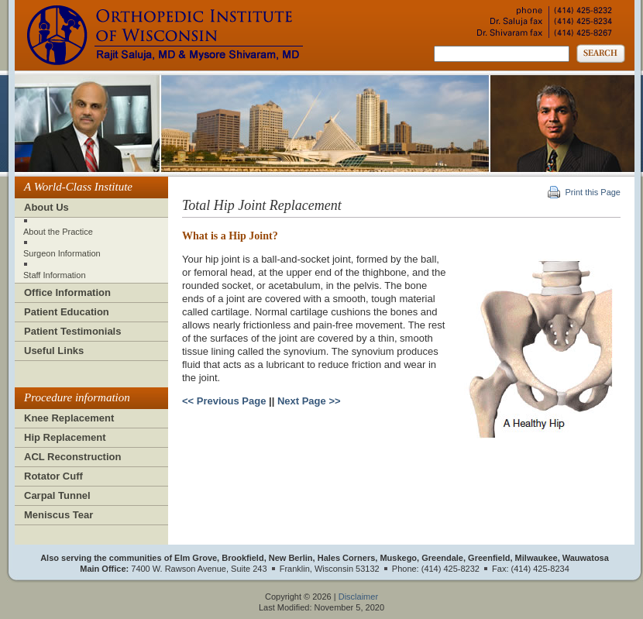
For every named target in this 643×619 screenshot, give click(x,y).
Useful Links (54, 350)
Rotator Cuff (53, 476)
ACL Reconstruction (72, 457)
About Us (46, 207)
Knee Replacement (69, 418)
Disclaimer (358, 596)
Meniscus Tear (58, 515)
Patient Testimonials (72, 331)
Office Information (67, 292)
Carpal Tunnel (57, 495)
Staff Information (54, 275)
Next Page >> (309, 401)
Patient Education (66, 312)
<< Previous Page (224, 401)
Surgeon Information (62, 253)
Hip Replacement (64, 437)
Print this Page (593, 192)
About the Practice (58, 231)
